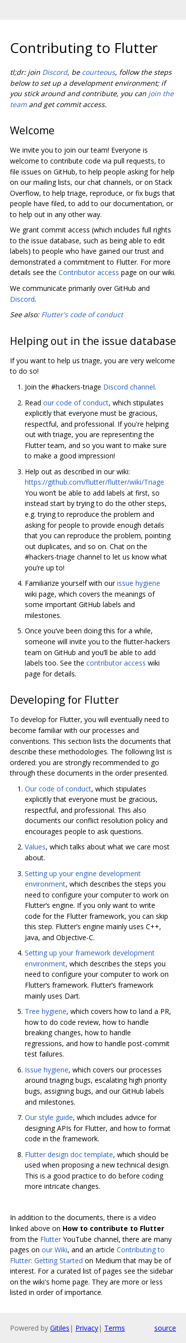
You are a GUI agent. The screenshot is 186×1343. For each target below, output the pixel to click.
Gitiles (59, 1328)
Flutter (50, 1239)
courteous (98, 72)
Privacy (86, 1328)
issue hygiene (138, 583)
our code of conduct (76, 402)
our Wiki (54, 1249)
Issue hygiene (46, 1069)
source (165, 1328)
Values (35, 846)
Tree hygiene (45, 1011)
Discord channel (129, 387)
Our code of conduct (58, 788)
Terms (114, 1328)
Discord (54, 72)
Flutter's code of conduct (82, 314)
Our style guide (49, 1117)
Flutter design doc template (69, 1154)
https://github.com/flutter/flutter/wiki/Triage (94, 482)
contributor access (116, 663)
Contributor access (89, 272)
